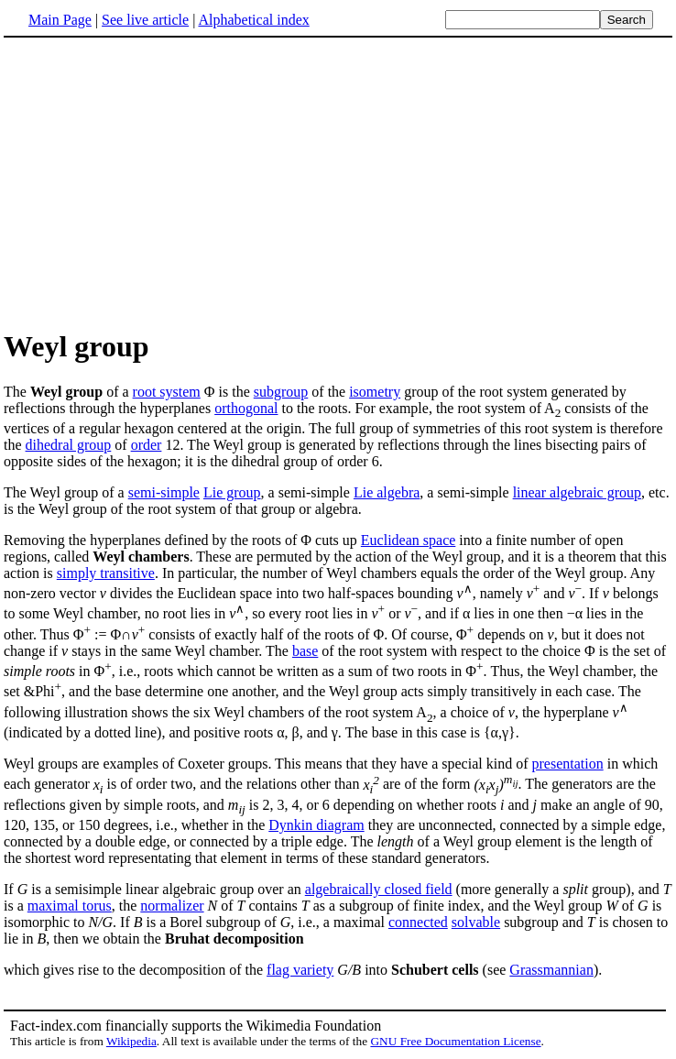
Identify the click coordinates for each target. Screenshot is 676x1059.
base (305, 651)
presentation (567, 763)
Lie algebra (387, 492)
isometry (374, 391)
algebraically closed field (378, 889)
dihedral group (69, 445)
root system (167, 391)
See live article (145, 19)
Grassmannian (551, 969)
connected (418, 922)
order (146, 445)
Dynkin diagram (316, 825)
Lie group (232, 492)
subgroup (281, 391)
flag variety (300, 969)
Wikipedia (131, 1041)
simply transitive (106, 573)
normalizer (171, 905)
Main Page (60, 19)
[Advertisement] (338, 182)
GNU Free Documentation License (455, 1041)
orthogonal (246, 408)
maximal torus (69, 905)
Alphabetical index (253, 19)
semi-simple (164, 492)
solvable (476, 922)
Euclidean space (408, 540)
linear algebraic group (577, 492)
